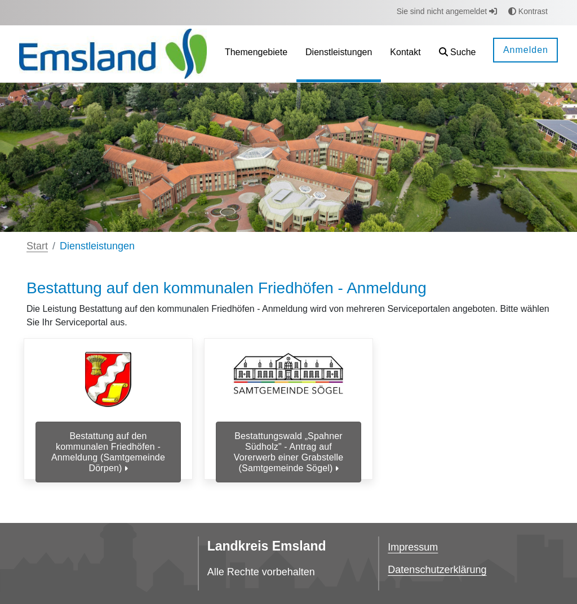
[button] (457, 53)
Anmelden (525, 50)
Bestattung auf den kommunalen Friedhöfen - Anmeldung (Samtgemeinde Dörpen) (108, 452)
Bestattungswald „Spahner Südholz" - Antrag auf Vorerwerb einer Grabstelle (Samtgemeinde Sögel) (288, 452)
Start (37, 246)
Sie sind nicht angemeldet (447, 11)
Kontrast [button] (528, 11)
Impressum (413, 547)
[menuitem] (256, 53)
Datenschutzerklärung (437, 569)
